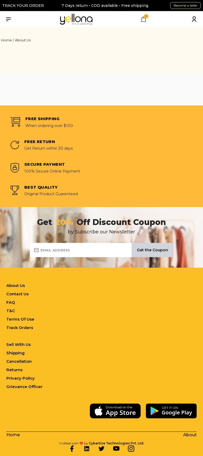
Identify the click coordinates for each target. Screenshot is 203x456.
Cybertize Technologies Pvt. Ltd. (116, 443)
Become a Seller (185, 5)
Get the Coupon (152, 250)
